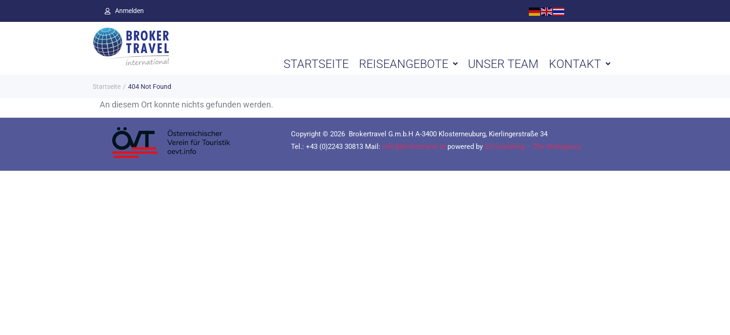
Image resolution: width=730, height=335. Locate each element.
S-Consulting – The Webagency (533, 146)
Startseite (107, 86)
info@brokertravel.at (414, 146)
